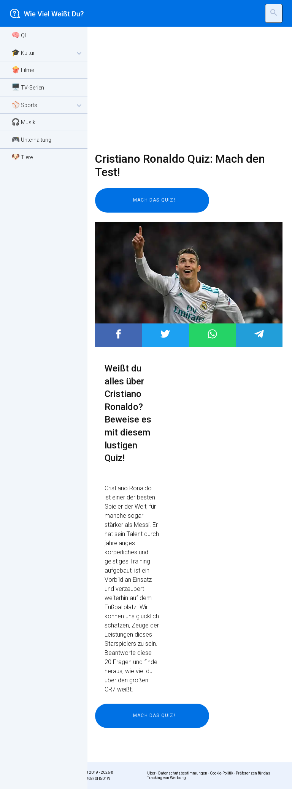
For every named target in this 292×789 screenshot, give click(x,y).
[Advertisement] (184, 89)
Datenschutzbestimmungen (182, 773)
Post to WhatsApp (212, 334)
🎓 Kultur (47, 53)
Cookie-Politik (221, 773)
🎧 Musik (23, 122)
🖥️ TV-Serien (27, 87)
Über (151, 773)
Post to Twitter (165, 334)
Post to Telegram (259, 334)
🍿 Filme (22, 70)
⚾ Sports (47, 105)
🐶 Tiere (22, 157)
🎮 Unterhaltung (31, 139)
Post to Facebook (118, 334)
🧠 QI (18, 35)
